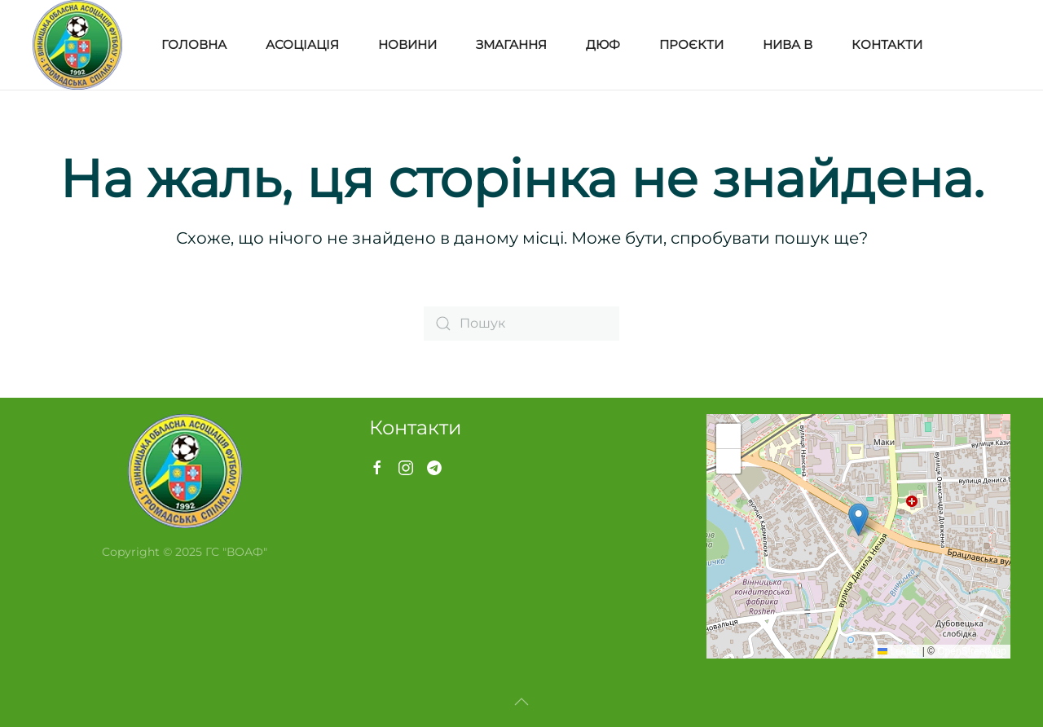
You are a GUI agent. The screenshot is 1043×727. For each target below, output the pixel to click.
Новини (407, 44)
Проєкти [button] (691, 44)
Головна (194, 44)
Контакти (887, 44)
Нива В (787, 44)
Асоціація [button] (302, 44)
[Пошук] (521, 323)
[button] (858, 519)
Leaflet (898, 651)
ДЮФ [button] (603, 44)
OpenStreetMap (971, 651)
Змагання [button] (511, 44)
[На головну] (77, 45)
